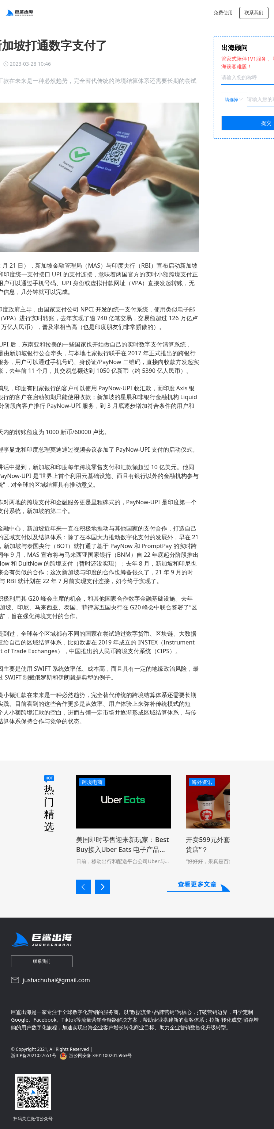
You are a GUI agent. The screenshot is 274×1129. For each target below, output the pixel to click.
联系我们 (253, 12)
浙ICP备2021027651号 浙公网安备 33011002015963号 (71, 1056)
